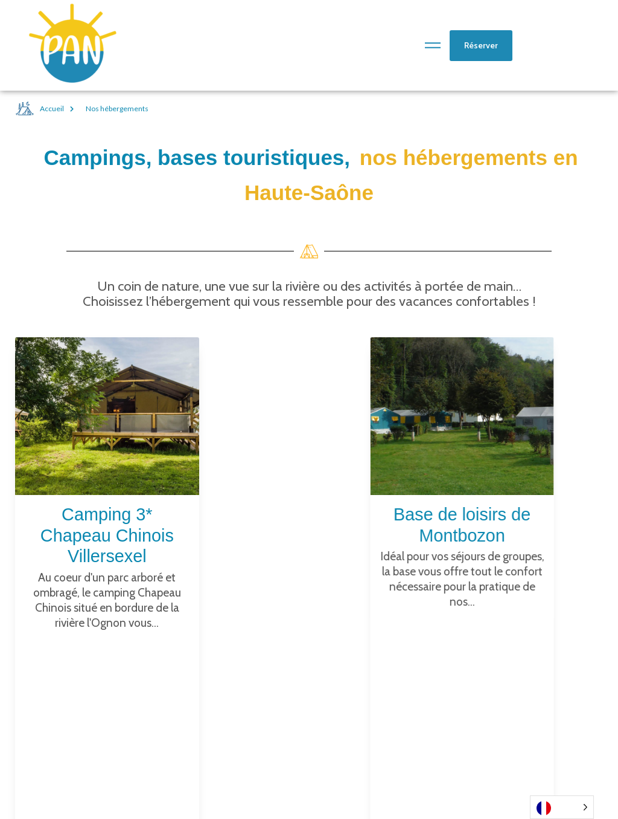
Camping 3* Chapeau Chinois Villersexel (107, 535)
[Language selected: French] (562, 807)
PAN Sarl (367, 778)
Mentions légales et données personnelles (531, 742)
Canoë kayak (377, 706)
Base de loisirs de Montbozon (520, 712)
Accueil (46, 108)
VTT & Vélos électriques (405, 742)
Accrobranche (381, 724)
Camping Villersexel (525, 687)
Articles (365, 687)
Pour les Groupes (388, 760)
